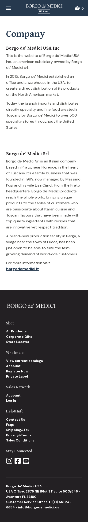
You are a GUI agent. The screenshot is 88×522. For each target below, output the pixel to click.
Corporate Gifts (19, 337)
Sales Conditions (20, 440)
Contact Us (15, 419)
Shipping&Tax (17, 430)
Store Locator (17, 342)
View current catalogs (24, 361)
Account (13, 366)
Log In (11, 400)
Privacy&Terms (18, 435)
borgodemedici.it (22, 268)
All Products (16, 331)
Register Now (17, 371)
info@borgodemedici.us (38, 507)
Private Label (17, 376)
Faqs (10, 425)
